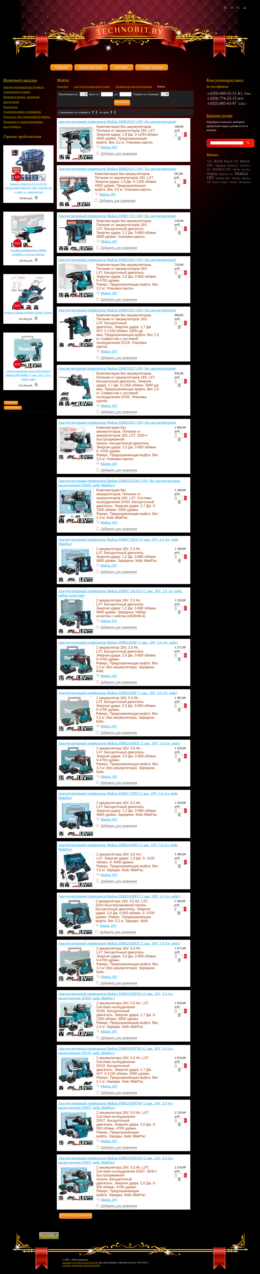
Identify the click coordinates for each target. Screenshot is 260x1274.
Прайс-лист (12, 407)
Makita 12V (226, 174)
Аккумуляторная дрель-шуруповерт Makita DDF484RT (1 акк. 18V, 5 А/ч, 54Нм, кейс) (28, 375)
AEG (209, 161)
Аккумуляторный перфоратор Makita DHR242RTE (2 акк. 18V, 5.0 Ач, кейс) (119, 943)
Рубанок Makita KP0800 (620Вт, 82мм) (28, 312)
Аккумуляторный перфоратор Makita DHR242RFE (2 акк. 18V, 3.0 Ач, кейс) (119, 743)
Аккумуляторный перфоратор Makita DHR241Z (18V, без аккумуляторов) (117, 169)
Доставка (121, 67)
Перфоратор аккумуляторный (133, 86)
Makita (212, 174)
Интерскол (245, 182)
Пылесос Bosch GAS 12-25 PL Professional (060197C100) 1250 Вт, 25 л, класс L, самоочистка (28, 188)
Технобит (63, 86)
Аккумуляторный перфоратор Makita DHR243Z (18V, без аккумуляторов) (117, 422)
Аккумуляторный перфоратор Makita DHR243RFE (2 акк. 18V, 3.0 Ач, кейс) (119, 896)
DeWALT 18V (222, 169)
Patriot (216, 182)
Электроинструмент (17, 92)
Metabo (236, 178)
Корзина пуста (219, 115)
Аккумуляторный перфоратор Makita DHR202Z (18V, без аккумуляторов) (117, 122)
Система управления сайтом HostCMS (81, 1265)
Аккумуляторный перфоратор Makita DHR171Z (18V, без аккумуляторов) (117, 216)
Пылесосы (10, 107)
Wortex (233, 182)
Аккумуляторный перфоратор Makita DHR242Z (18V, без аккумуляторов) (117, 260)
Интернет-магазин (20, 80)
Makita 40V (223, 178)
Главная (61, 67)
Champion (220, 165)
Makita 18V (109, 147)
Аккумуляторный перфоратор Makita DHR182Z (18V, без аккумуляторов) (117, 368)
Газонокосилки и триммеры (22, 111)
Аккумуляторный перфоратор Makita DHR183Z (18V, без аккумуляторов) (117, 310)
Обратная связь (91, 67)
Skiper (224, 182)
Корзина (11, 402)
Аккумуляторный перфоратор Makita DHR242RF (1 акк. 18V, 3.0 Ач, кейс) (118, 642)
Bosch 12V (231, 161)
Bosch (218, 161)
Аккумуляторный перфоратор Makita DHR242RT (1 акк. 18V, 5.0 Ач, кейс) (118, 693)
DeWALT (232, 165)
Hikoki (236, 169)
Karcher (246, 169)
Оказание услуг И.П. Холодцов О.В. (80, 1262)
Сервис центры (151, 67)
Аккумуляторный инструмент (23, 87)
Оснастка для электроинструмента (26, 116)
